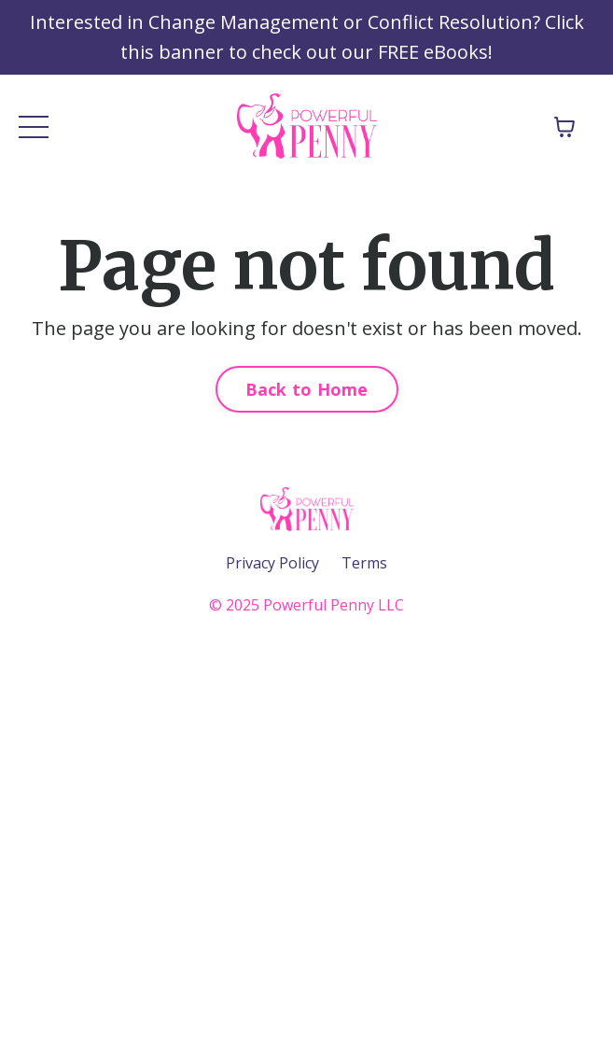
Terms (364, 563)
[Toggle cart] (564, 127)
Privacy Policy (272, 563)
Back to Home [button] (307, 389)
